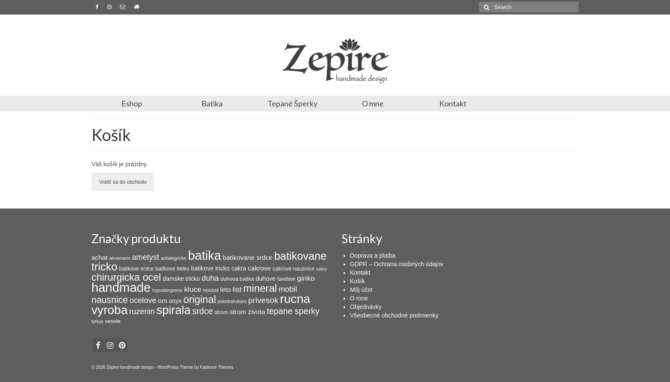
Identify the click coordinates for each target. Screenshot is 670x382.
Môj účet (361, 289)
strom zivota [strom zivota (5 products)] (247, 311)
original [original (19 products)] (199, 299)
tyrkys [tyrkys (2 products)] (97, 321)
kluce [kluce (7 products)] (193, 289)
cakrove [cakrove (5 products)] (259, 268)
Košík (357, 281)
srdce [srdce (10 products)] (202, 311)
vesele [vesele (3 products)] (112, 321)
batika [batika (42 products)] (204, 255)
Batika (212, 103)
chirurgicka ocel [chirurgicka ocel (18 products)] (126, 277)
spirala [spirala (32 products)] (173, 310)
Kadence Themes (216, 367)
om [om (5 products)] (162, 300)
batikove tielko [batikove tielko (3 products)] (172, 269)
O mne (373, 103)
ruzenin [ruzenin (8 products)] (142, 311)
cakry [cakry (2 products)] (321, 268)
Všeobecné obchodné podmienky (394, 315)
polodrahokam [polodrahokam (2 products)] (232, 301)
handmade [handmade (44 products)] (121, 287)
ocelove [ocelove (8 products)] (142, 300)
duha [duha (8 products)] (210, 278)
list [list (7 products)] (236, 289)
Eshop (131, 103)
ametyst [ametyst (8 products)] (145, 257)
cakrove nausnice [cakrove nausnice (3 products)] (293, 269)
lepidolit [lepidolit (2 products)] (210, 290)
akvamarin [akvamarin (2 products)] (119, 258)
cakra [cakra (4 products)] (238, 268)
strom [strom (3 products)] (221, 312)
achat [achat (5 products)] (99, 257)
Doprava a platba (373, 255)
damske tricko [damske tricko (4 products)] (181, 278)
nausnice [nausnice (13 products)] (109, 300)
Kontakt (453, 103)
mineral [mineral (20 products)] (260, 288)
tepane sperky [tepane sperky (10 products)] (293, 311)
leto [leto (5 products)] (225, 289)
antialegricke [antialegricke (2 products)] (173, 258)
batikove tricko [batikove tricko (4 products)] (210, 268)
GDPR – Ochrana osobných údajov (397, 264)
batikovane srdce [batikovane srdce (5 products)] (248, 257)
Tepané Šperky (292, 103)
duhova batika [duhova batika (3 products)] (237, 279)
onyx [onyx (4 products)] (175, 300)
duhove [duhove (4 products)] (265, 278)
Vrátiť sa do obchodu (123, 182)
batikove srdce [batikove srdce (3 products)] (136, 269)
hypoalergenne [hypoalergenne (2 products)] (168, 290)
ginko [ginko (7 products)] (306, 278)
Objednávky (366, 306)
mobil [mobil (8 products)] (288, 289)
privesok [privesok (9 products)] (263, 300)
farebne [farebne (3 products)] (286, 279)
